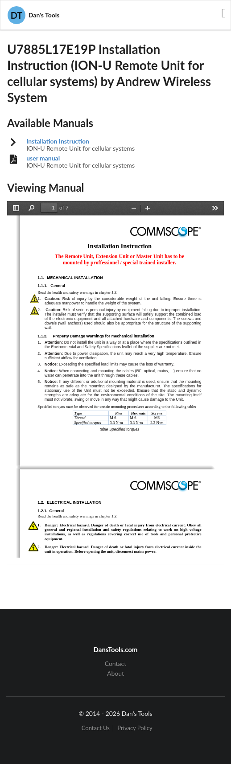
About (115, 673)
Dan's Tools (33, 15)
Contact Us (96, 728)
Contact (116, 663)
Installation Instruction (57, 141)
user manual (43, 158)
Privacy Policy (134, 728)
